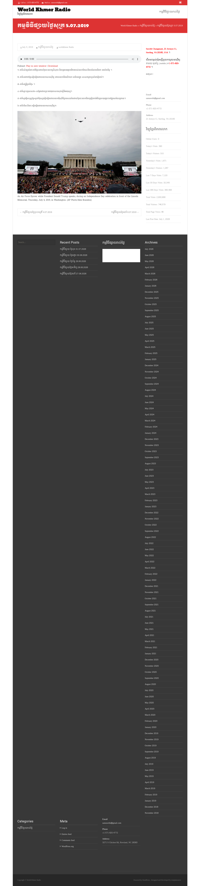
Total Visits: (151, 197)
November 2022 (152, 519)
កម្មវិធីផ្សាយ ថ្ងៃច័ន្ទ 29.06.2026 (73, 261)
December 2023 (152, 439)
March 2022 (150, 568)
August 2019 (150, 758)
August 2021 (150, 611)
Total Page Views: (154, 212)
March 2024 (150, 421)
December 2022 (152, 512)
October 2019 (150, 745)
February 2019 (151, 794)
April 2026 (149, 267)
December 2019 (151, 733)
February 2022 (151, 574)
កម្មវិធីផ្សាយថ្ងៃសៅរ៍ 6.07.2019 (125, 212)
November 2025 (152, 298)
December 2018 (151, 807)
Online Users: (152, 139)
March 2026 (150, 273)
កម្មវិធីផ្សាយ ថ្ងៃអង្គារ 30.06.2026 (73, 255)
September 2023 (152, 457)
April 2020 (149, 709)
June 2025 (149, 329)
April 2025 (149, 341)
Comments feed (68, 840)
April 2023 (149, 488)
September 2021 (152, 604)
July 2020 (149, 690)
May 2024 (149, 408)
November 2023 (152, 445)
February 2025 (151, 353)
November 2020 (152, 666)
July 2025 (149, 322)
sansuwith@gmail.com (155, 98)
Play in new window (36, 66)
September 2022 (152, 531)
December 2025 (152, 292)
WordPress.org (68, 846)
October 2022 (151, 525)
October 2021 (151, 598)
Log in (64, 828)
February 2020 (151, 721)
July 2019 (149, 764)
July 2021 (149, 617)
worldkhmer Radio (66, 47)
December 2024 (151, 365)
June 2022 (149, 549)
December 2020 (152, 660)
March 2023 (150, 494)
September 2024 (152, 384)
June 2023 (149, 476)
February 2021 (151, 647)
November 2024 (152, 372)
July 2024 (149, 396)
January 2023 (151, 506)
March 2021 (150, 641)
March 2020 (150, 715)
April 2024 (149, 414)
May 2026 (149, 261)
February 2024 (151, 427)
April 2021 (149, 635)
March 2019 (150, 788)
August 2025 (150, 316)
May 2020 (149, 703)
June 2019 (149, 770)
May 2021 (149, 629)
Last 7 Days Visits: (154, 175)
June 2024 (149, 402)
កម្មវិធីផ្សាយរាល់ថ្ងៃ (169, 12)
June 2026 (149, 255)
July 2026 (149, 249)
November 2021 (152, 592)
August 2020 (150, 684)
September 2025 (152, 310)
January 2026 (150, 286)
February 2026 (151, 280)
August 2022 (150, 537)
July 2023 (149, 470)
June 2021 (149, 623)
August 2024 (150, 390)
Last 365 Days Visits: (155, 190)
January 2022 (151, 580)
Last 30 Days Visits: (155, 183)
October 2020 (151, 672)
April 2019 (149, 782)
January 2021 (150, 653)
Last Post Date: (152, 219)
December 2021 (151, 586)
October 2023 (151, 451)
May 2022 (149, 555)
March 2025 (150, 347)
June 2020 (149, 696)
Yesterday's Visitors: (154, 168)
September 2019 (152, 751)
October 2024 (151, 378)
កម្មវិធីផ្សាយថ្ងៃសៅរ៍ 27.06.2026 (73, 273)
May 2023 (149, 482)
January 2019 (150, 801)
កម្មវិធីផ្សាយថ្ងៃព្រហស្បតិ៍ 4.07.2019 (36, 212)
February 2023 (151, 500)
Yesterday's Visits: (154, 161)
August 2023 (150, 463)
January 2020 (151, 727)
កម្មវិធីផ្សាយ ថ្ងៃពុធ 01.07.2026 (73, 249)
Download (53, 66)
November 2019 (151, 739)
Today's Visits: (152, 146)
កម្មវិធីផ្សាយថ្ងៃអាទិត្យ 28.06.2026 (74, 267)
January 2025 (151, 359)
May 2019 (149, 776)
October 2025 (151, 304)
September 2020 (152, 678)
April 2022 (149, 561)
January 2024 (150, 433)
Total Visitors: (152, 204)
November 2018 (151, 813)
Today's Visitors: (153, 153)
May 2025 (149, 335)
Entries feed (67, 834)
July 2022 (149, 543)
